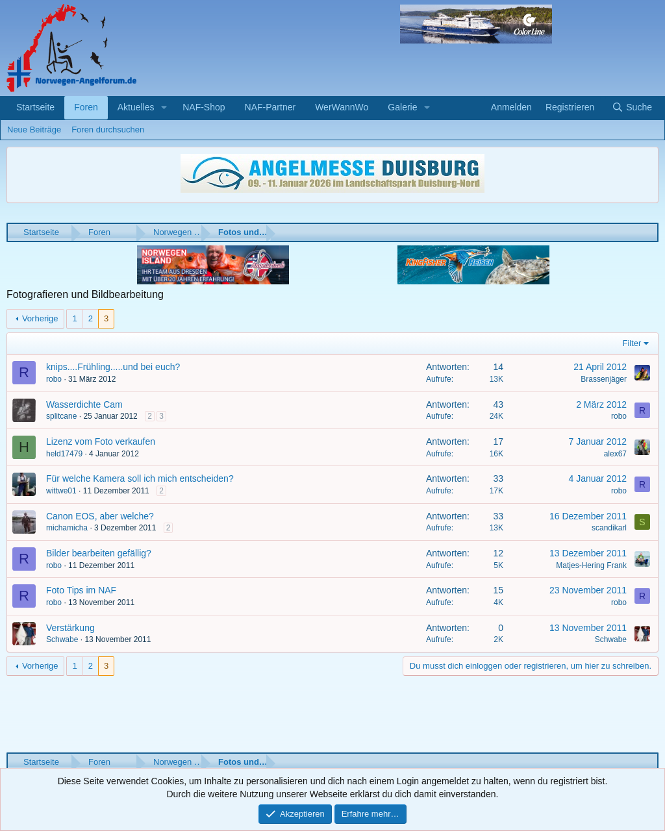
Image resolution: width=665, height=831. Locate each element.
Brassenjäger (604, 379)
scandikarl (609, 527)
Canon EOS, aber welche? (100, 516)
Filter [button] (632, 343)
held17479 (64, 453)
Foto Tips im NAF (81, 590)
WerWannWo (341, 107)
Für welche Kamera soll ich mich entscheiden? (140, 478)
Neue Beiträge (34, 129)
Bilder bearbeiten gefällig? (98, 553)
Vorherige (40, 318)
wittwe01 (61, 490)
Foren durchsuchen (107, 129)
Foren (86, 107)
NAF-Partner (270, 107)
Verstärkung (70, 628)
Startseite (35, 107)
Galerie (402, 107)
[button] (164, 107)
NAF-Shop (203, 107)
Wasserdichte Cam (84, 404)
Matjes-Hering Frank (591, 565)
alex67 (615, 453)
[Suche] (632, 107)
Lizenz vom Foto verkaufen (100, 441)
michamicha (67, 527)
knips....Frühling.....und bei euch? (113, 367)
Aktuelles (136, 107)
